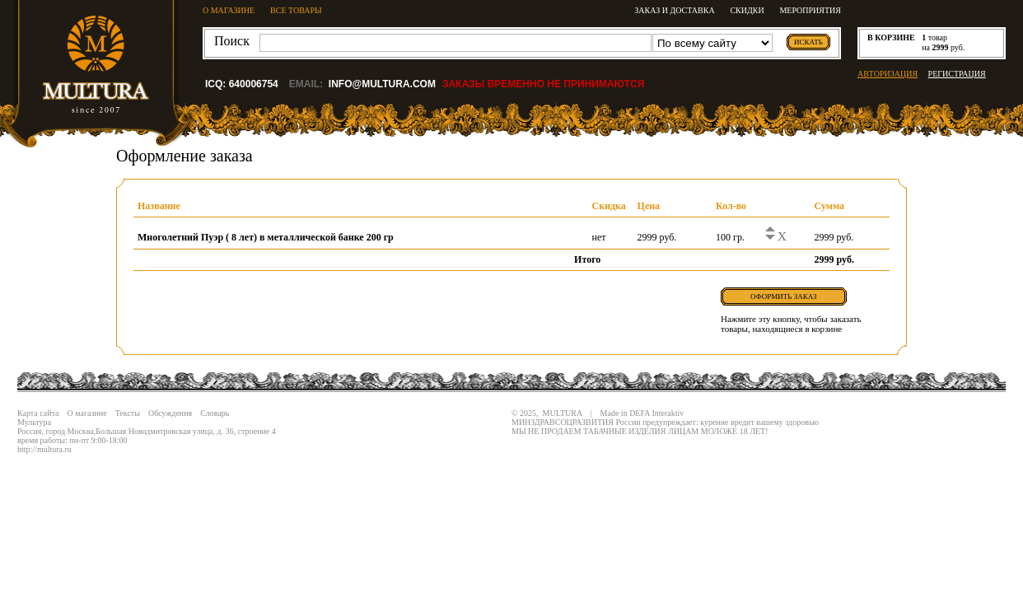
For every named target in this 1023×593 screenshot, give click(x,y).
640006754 (253, 84)
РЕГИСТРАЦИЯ (957, 73)
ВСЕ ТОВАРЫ (296, 10)
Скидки (747, 10)
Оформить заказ (783, 296)
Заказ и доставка (674, 10)
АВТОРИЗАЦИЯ (887, 73)
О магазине (87, 413)
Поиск (232, 41)
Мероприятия (810, 10)
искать (808, 42)
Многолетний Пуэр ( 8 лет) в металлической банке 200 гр (266, 237)
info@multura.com (382, 84)
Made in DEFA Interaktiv (642, 413)
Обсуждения (170, 413)
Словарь (214, 413)
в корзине (891, 37)
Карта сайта (38, 413)
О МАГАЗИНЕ (229, 10)
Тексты (127, 413)
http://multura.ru (44, 449)
